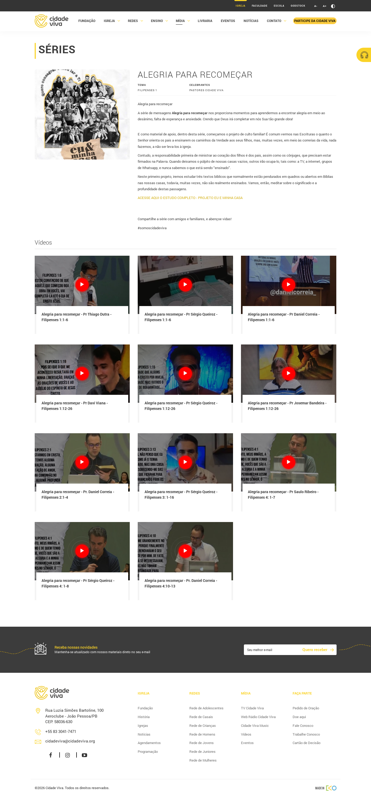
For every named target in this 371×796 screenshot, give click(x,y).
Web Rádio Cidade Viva (258, 716)
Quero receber (314, 649)
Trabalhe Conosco (306, 734)
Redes (133, 22)
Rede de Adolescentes (206, 708)
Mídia (180, 22)
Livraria (205, 22)
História (144, 716)
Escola (279, 5)
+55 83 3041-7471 (60, 731)
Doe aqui (299, 716)
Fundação (86, 22)
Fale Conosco (303, 725)
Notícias (251, 22)
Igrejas (143, 725)
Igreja (240, 5)
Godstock (298, 5)
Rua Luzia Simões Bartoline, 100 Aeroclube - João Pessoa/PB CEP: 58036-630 (74, 715)
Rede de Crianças (202, 725)
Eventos (228, 22)
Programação (148, 751)
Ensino (157, 22)
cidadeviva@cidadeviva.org (70, 741)
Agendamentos (149, 742)
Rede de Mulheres (203, 760)
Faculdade (259, 5)
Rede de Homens (202, 734)
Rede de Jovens (201, 742)
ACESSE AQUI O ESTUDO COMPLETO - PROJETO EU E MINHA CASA (190, 197)
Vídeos (246, 734)
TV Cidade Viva (252, 708)
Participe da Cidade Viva (315, 22)
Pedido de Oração (306, 708)
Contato (274, 22)
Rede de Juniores (202, 751)
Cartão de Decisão (306, 742)
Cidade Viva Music (255, 725)
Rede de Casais (201, 716)
